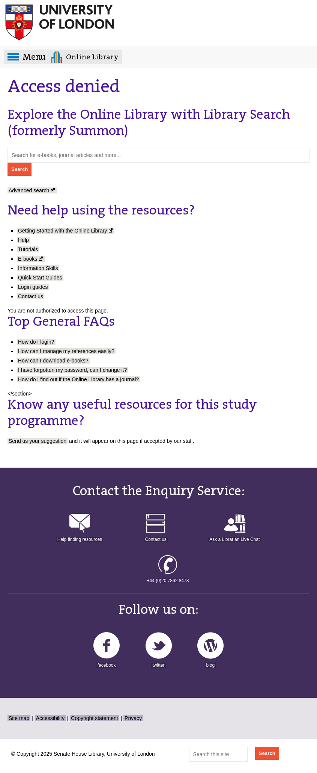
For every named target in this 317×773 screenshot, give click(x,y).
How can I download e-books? (53, 361)
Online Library (92, 57)
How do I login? (36, 342)
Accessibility (50, 718)
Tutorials (28, 249)
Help (23, 240)
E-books (27, 259)
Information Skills (38, 268)
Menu (34, 56)
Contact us (30, 296)
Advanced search (29, 190)
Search (267, 753)
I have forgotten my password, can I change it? (72, 370)
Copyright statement (94, 718)
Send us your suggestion (37, 441)
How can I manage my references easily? (66, 351)
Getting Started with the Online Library (62, 231)
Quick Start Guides (40, 278)
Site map (19, 718)
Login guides (33, 287)
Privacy (133, 718)
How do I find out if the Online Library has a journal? (78, 379)
